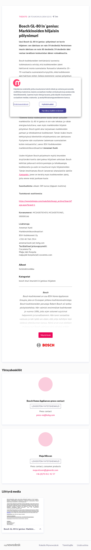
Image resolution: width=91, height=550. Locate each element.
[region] (45, 97)
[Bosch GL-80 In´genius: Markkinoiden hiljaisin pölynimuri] (23, 511)
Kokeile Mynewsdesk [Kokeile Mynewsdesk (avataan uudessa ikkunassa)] (49, 545)
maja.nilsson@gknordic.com (45, 470)
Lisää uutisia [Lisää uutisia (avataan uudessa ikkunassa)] (82, 545)
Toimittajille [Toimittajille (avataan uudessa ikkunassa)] (67, 545)
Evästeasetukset (21, 104)
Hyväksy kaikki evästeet (52, 110)
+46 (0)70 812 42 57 (45, 474)
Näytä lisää (46, 335)
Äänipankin (24, 174)
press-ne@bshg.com (45, 415)
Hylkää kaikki (48, 104)
